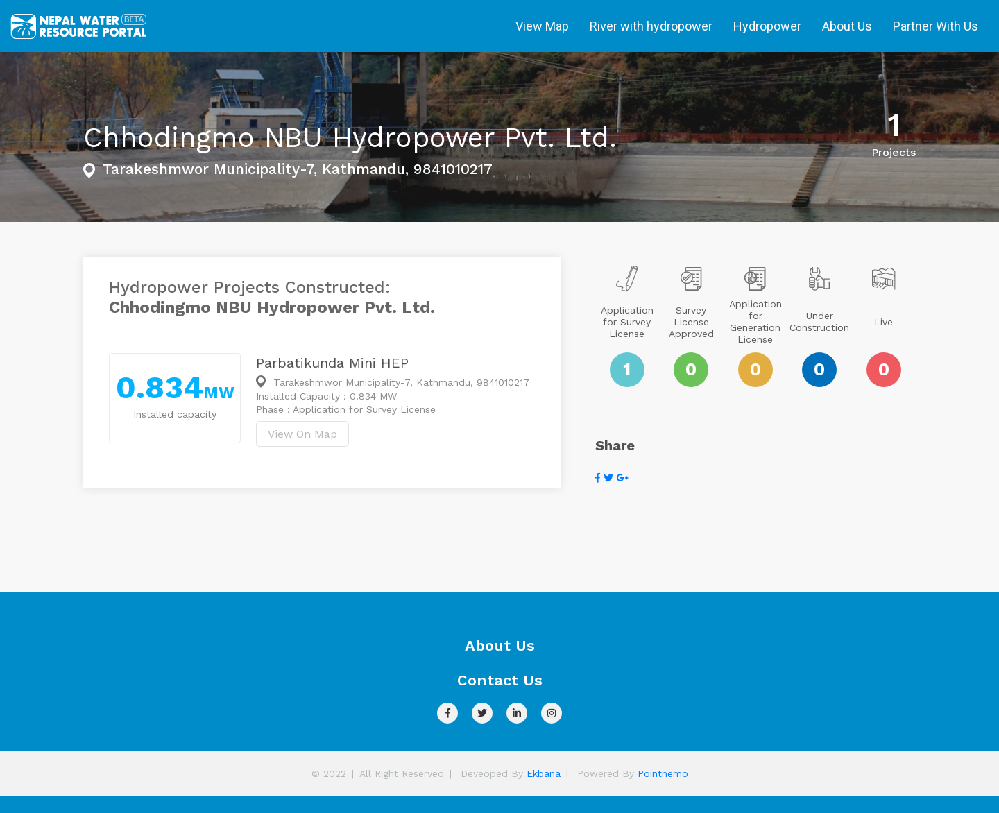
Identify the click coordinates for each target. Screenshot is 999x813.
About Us (847, 26)
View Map (542, 26)
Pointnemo (663, 773)
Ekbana (544, 773)
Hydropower (767, 26)
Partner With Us (935, 26)
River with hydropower (651, 26)
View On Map (302, 433)
